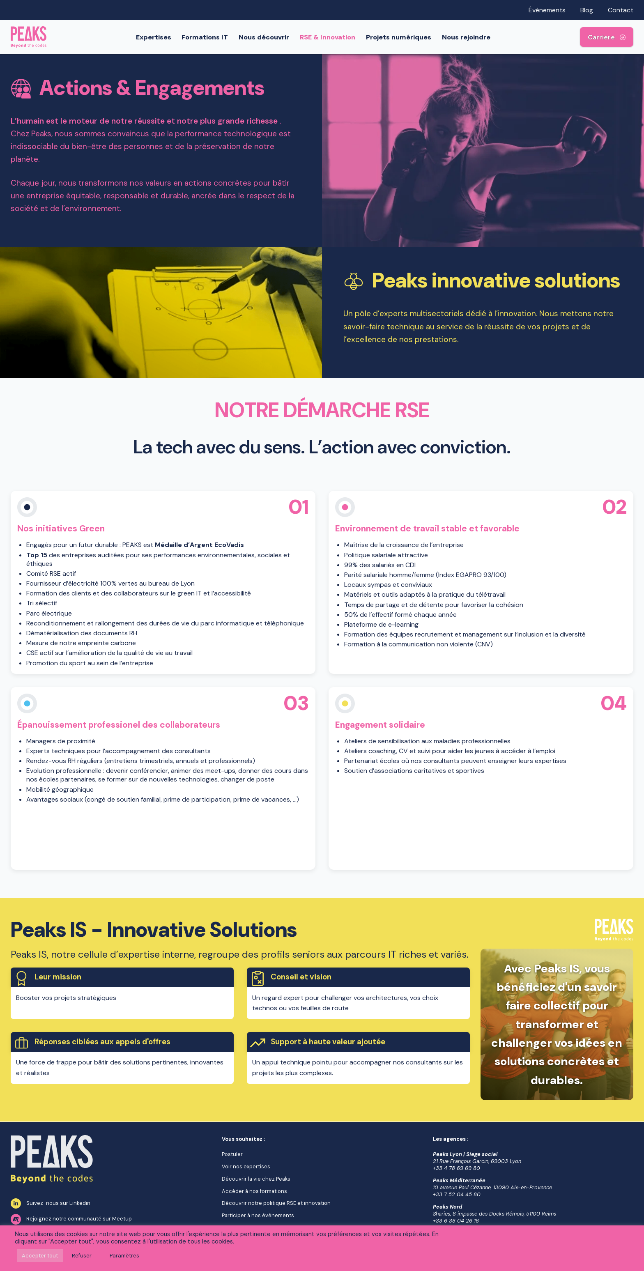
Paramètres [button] (124, 1255)
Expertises (154, 37)
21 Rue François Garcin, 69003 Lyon (477, 1161)
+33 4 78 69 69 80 (456, 1168)
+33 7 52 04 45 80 (457, 1194)
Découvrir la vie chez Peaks (256, 1178)
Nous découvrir (265, 37)
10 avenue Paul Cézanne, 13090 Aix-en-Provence (492, 1187)
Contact (620, 10)
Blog (586, 10)
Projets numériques (399, 37)
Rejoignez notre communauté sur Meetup (71, 1219)
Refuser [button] (82, 1255)
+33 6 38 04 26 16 (456, 1220)
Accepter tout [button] (40, 1255)
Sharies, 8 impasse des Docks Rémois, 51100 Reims (494, 1213)
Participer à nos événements (258, 1215)
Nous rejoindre (467, 37)
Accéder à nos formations (254, 1191)
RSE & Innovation (328, 37)
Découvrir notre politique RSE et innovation (276, 1203)
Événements (547, 10)
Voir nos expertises (246, 1166)
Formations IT (206, 37)
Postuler (232, 1154)
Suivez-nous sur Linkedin (50, 1203)
